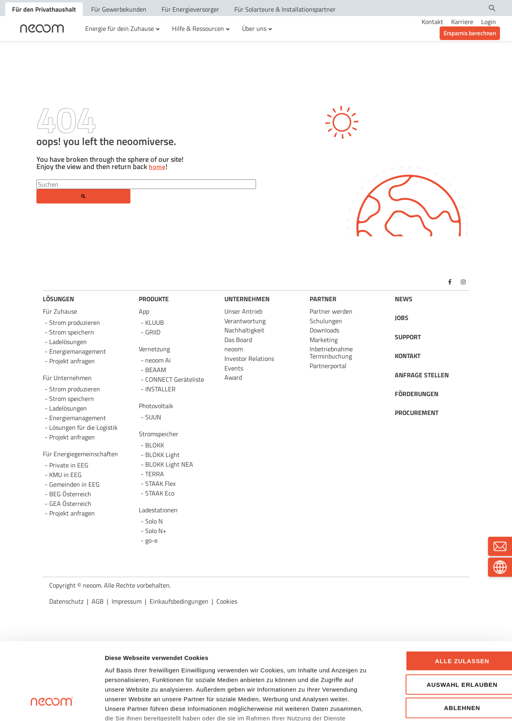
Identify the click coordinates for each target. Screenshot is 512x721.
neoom (233, 349)
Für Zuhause (60, 311)
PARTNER (323, 299)
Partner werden (331, 311)
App (144, 311)
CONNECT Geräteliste (174, 379)
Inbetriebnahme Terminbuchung (331, 352)
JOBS (401, 317)
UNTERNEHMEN (247, 299)
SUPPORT (408, 337)
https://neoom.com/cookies (272, 664)
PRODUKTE (154, 299)
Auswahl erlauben (445, 620)
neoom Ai (158, 360)
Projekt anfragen (72, 513)
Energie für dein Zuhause (119, 28)
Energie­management (77, 418)
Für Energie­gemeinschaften (80, 454)
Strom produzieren (74, 322)
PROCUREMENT (416, 412)
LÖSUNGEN (58, 299)
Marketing (324, 339)
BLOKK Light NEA (169, 464)
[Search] (146, 184)
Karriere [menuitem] (462, 21)
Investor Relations (249, 358)
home (157, 167)
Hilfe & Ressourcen (198, 28)
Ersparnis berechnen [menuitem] (470, 33)
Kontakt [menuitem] (432, 21)
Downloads (324, 330)
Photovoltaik (156, 406)
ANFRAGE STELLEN (422, 375)
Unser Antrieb (243, 311)
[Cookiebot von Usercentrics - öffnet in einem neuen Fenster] (52, 705)
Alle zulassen (445, 597)
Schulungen (326, 321)
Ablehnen (445, 644)
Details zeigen (428, 705)
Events (233, 368)
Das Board (238, 339)
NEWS (403, 299)
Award (233, 377)
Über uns (254, 28)
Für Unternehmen (67, 378)
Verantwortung (245, 321)
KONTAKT (407, 355)
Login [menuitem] (488, 21)
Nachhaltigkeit (244, 330)
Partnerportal (328, 366)
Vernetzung (154, 349)
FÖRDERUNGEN (416, 394)
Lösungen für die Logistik (83, 427)
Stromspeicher (158, 434)
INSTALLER (160, 389)
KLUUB (154, 322)
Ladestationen (158, 510)
